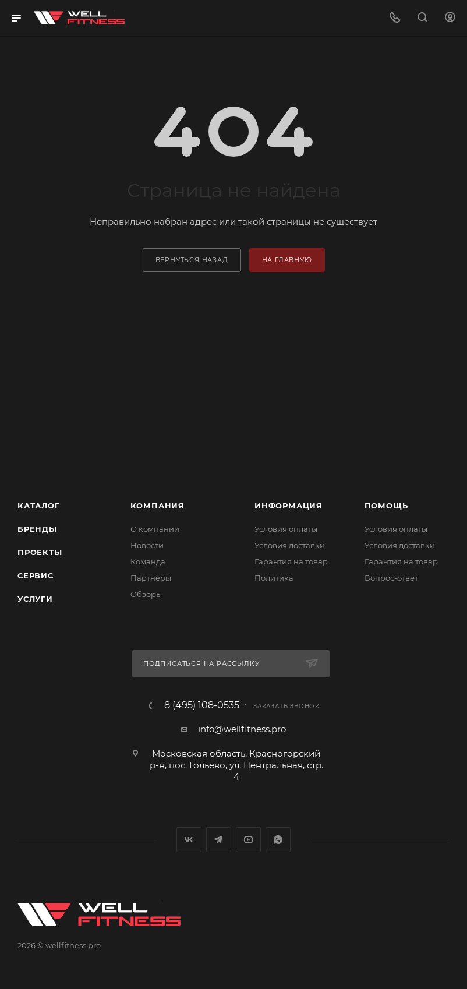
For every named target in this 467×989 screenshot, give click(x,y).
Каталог (38, 505)
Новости (147, 545)
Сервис (35, 575)
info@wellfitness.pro (242, 728)
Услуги (35, 598)
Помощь (386, 505)
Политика (273, 577)
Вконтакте (188, 839)
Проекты (39, 552)
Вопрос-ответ (391, 577)
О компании (154, 529)
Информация (288, 505)
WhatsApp (278, 839)
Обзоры (146, 594)
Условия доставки (289, 545)
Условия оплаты (285, 529)
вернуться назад (191, 260)
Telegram (218, 839)
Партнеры (150, 577)
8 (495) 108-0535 (201, 705)
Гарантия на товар (291, 561)
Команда (147, 561)
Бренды (37, 529)
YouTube (248, 839)
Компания (157, 505)
